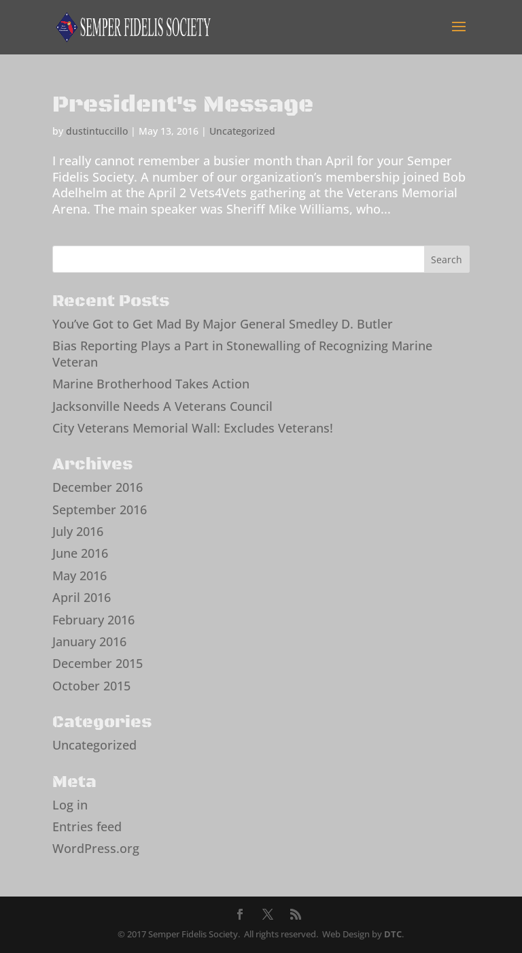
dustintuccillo (97, 130)
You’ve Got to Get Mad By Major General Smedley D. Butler (222, 324)
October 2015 (91, 686)
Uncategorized (242, 130)
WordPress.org (95, 848)
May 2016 (79, 575)
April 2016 (81, 597)
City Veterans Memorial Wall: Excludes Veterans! (192, 428)
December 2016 (97, 487)
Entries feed (87, 826)
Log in (70, 805)
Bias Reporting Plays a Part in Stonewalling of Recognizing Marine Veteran (242, 353)
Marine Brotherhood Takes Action (150, 383)
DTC (393, 934)
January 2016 (89, 641)
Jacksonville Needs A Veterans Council (162, 406)
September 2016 (99, 509)
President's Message (182, 104)
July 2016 (77, 531)
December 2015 (97, 663)
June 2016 (80, 553)
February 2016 (93, 620)
